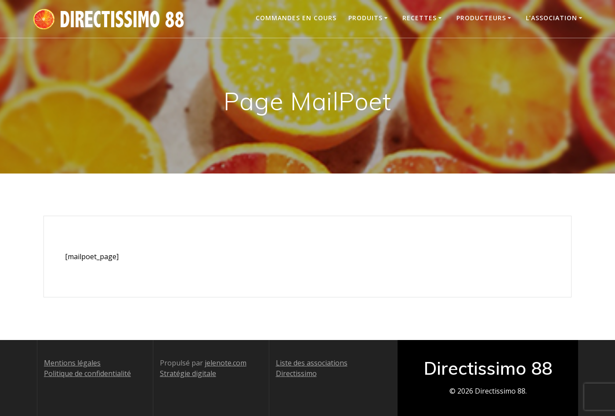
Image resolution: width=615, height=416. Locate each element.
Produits (365, 18)
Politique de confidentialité (87, 373)
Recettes (419, 18)
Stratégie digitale (188, 373)
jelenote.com (225, 363)
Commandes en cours (296, 18)
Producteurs (481, 18)
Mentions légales (72, 363)
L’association (551, 18)
